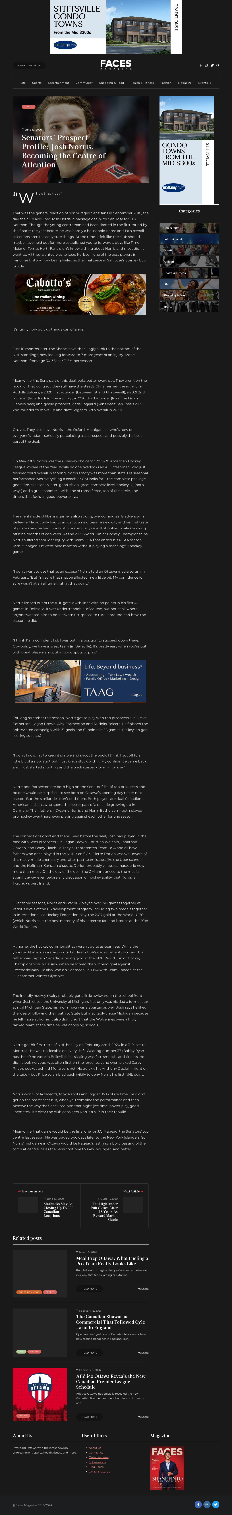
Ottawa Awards (99, 1471)
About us (95, 1448)
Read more (89, 1288)
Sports (37, 82)
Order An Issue (29, 65)
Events (203, 82)
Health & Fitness (142, 82)
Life (23, 82)
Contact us (96, 1452)
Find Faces (96, 1467)
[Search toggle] (217, 65)
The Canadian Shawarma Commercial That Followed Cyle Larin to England (110, 1321)
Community (84, 82)
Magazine (185, 82)
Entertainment (58, 82)
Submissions (97, 1462)
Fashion (166, 82)
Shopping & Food (111, 82)
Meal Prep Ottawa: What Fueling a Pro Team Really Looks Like (112, 1261)
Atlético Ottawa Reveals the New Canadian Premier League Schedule (110, 1381)
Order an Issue (99, 1457)
